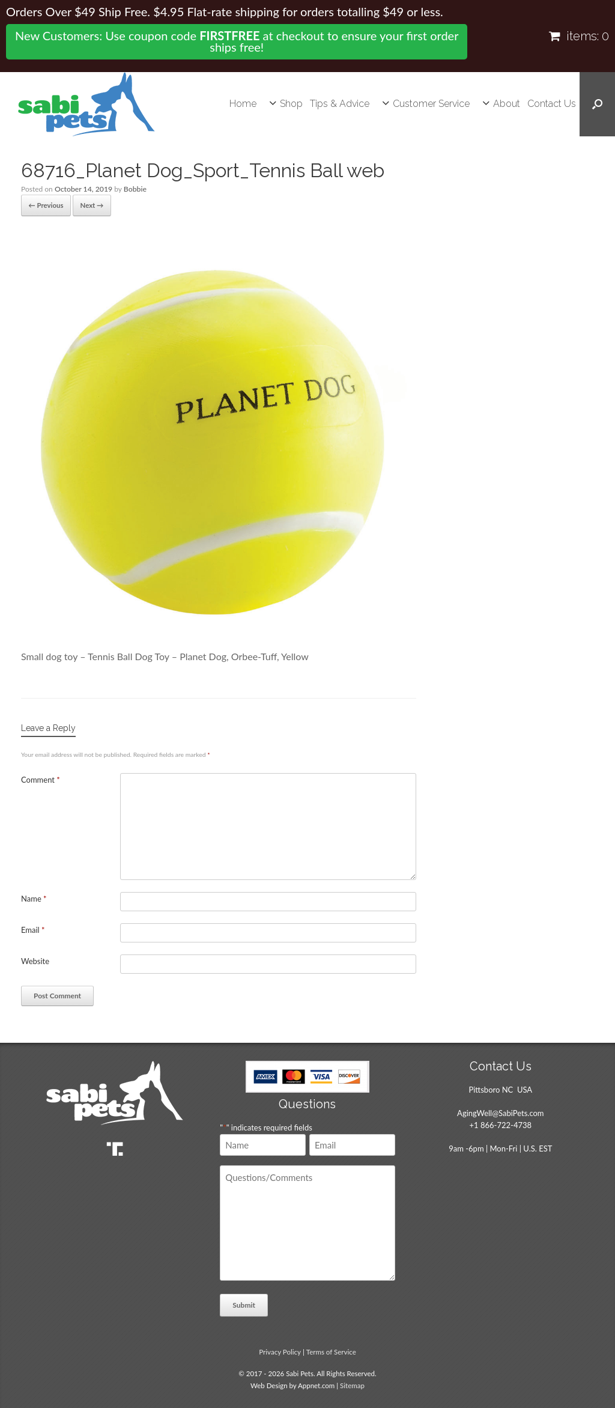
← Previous (44, 204)
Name (34, 897)
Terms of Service (331, 1351)
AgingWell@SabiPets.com (500, 1112)
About (506, 103)
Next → (87, 204)
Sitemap (352, 1384)
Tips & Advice (339, 103)
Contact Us (551, 103)
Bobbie (134, 188)
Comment (40, 778)
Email (33, 928)
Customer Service (431, 103)
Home (242, 103)
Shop (291, 103)
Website (35, 960)
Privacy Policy (280, 1351)
